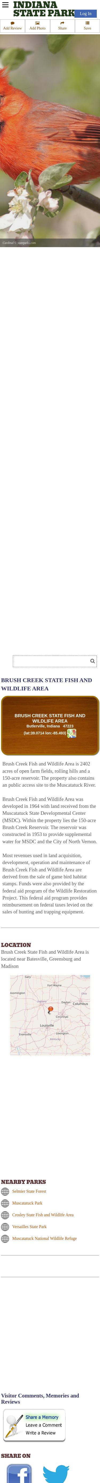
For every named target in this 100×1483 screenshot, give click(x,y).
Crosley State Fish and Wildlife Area (43, 1215)
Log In (85, 13)
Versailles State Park (29, 1226)
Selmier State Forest (29, 1191)
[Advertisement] (50, 1338)
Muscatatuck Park (27, 1203)
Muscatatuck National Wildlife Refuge (44, 1238)
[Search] (52, 661)
